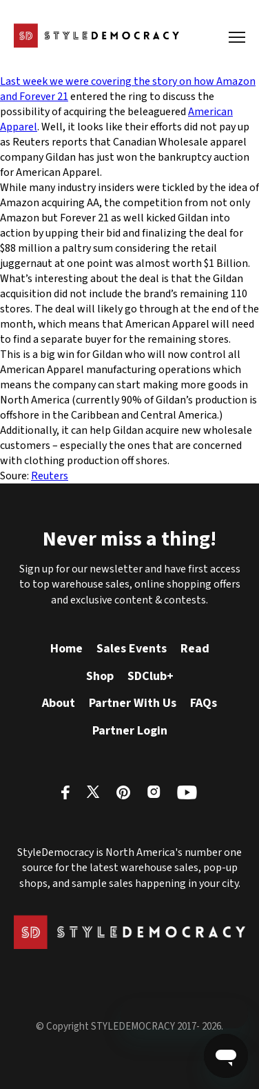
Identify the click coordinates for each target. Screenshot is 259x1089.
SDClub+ (150, 676)
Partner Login (129, 730)
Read (194, 648)
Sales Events (131, 648)
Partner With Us (132, 703)
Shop (100, 676)
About (58, 703)
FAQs (203, 703)
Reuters (49, 475)
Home (66, 648)
